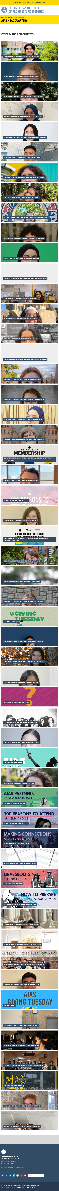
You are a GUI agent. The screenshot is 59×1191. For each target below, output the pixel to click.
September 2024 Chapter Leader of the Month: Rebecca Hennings (24, 440)
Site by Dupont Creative (7, 1187)
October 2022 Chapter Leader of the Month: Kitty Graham (21, 1045)
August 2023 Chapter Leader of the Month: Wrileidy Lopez (21, 743)
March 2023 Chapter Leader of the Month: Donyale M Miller (22, 944)
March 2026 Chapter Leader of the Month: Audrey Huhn (21, 76)
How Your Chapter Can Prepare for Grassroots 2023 (20, 904)
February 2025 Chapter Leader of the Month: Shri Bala (21, 339)
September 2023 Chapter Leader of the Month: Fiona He (21, 682)
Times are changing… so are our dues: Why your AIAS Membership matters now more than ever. (28, 459)
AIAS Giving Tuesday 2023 (11, 621)
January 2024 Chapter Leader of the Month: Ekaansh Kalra (22, 581)
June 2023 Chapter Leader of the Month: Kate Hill (19, 783)
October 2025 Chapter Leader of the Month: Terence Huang (22, 157)
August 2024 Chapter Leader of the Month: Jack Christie (21, 480)
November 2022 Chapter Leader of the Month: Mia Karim (21, 1025)
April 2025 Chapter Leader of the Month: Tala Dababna (20, 298)
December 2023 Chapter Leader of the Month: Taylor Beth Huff (23, 601)
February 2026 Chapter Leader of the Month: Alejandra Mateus (23, 97)
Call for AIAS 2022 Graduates (13, 1086)
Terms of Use (20, 1187)
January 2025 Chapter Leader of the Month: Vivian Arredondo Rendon (25, 278)
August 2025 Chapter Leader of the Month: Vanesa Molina (21, 198)
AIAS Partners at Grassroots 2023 (14, 803)
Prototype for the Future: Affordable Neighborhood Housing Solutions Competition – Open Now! (26, 540)
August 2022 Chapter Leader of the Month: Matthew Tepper (22, 1106)
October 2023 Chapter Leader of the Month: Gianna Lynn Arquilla (24, 662)
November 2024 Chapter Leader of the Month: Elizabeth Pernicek (24, 399)
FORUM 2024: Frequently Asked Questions (16, 702)
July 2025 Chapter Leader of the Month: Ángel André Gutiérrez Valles (25, 218)
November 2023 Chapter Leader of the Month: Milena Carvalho (23, 642)
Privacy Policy (31, 1187)
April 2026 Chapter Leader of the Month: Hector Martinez (21, 56)
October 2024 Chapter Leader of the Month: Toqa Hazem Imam (23, 420)
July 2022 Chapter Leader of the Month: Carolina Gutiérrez (22, 1126)
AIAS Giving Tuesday (9, 1005)
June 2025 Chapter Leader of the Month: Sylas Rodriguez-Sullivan (24, 238)
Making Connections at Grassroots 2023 (16, 843)
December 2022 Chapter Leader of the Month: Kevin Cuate (21, 985)
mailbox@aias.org (8, 1167)
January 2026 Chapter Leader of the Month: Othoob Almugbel (23, 117)
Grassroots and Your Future (13, 884)
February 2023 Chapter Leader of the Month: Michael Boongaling (24, 965)
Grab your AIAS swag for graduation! (29, 2)
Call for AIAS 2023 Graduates (13, 763)
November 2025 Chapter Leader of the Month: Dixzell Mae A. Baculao (25, 137)
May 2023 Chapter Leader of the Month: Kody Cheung (20, 864)
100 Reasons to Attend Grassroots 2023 (16, 823)
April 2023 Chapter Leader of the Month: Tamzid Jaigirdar (21, 924)
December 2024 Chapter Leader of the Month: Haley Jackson (22, 379)
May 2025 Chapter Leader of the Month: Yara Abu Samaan (21, 258)
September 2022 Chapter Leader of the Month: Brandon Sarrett (23, 1065)
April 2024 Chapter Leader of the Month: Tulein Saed (20, 520)
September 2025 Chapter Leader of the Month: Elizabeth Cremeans (24, 177)
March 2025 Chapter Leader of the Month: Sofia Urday (20, 319)
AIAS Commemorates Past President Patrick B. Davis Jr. (20, 722)
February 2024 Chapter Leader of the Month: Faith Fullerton (22, 561)
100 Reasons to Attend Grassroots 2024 (16, 500)
